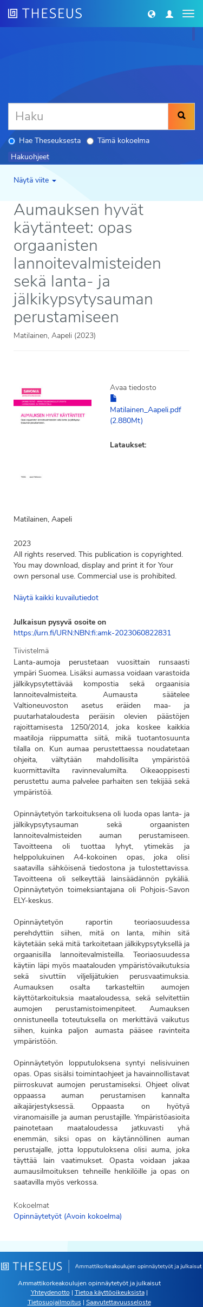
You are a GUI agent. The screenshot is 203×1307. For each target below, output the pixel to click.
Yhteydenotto (50, 1292)
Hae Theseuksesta (44, 140)
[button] (151, 13)
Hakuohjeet (30, 157)
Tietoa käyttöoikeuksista (110, 1292)
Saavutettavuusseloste (118, 1302)
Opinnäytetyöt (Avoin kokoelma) (68, 1216)
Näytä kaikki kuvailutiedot (56, 598)
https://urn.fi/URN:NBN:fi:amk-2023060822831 (92, 633)
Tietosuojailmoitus (54, 1302)
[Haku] (88, 116)
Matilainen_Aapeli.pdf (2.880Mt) (145, 410)
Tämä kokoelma (118, 140)
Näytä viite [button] (35, 180)
